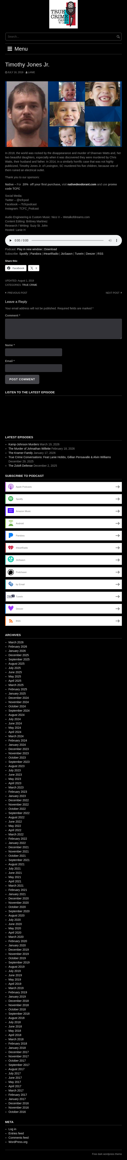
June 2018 (15, 1026)
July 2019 (15, 971)
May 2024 (15, 727)
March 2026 (16, 642)
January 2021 (17, 894)
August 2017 (17, 1069)
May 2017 (15, 1082)
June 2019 (15, 975)
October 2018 (17, 1009)
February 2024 (18, 740)
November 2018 (19, 1005)
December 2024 (19, 697)
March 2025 (16, 685)
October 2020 (17, 907)
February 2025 (18, 689)
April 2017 (15, 1086)
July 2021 (15, 868)
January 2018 (17, 1047)
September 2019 (19, 962)
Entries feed (16, 1133)
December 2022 (19, 800)
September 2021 (19, 860)
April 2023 (15, 783)
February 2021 (18, 889)
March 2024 (16, 736)
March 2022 (16, 834)
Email (10, 361)
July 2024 (15, 719)
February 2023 (18, 791)
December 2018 (19, 1000)
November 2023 (19, 753)
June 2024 (15, 723)
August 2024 (17, 714)
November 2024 (19, 702)
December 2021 (19, 847)
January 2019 (17, 996)
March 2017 (16, 1090)
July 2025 (15, 668)
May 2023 (15, 779)
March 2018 (16, 1039)
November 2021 (19, 851)
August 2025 (17, 663)
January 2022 (17, 843)
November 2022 (19, 804)
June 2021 (15, 872)
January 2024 (17, 744)
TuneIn (79, 253)
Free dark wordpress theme (107, 1154)
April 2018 (15, 1035)
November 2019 (19, 954)
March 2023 (16, 787)
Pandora (35, 253)
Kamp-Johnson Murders (24, 444)
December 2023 (19, 749)
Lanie (31, 72)
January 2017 (17, 1099)
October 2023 (17, 757)
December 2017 (19, 1052)
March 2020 (16, 936)
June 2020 (15, 924)
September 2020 (19, 911)
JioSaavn (67, 253)
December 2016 (19, 1103)
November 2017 (19, 1056)
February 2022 (18, 838)
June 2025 (15, 672)
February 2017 (18, 1094)
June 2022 (15, 821)
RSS (100, 253)
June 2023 (15, 774)
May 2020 (15, 928)
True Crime (29, 285)
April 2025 (15, 680)
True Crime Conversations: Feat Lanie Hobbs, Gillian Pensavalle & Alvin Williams (60, 457)
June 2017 (15, 1077)
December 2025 (19, 655)
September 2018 (19, 1013)
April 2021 (15, 881)
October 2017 (17, 1060)
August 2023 (17, 766)
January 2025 (17, 693)
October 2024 (17, 706)
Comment (12, 315)
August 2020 (17, 915)
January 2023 (17, 796)
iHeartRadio (51, 253)
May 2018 (15, 1030)
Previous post (17, 292)
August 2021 (17, 864)
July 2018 (15, 1022)
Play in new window (29, 249)
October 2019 (17, 958)
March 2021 (16, 885)
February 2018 (18, 1043)
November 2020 (19, 902)
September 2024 (19, 710)
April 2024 (15, 732)
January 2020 (17, 945)
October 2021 (17, 855)
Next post (112, 292)
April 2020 (15, 932)
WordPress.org (18, 1142)
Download (50, 249)
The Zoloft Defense (21, 465)
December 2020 (19, 898)
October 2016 (17, 1111)
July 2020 (15, 919)
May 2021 (15, 877)
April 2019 (15, 983)
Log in (12, 1129)
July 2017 (15, 1073)
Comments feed (19, 1137)
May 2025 (15, 676)
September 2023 (19, 761)
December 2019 (19, 949)
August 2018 (17, 1018)
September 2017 (19, 1065)
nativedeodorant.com (82, 184)
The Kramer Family (21, 452)
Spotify (23, 253)
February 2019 (18, 992)
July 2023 (15, 770)
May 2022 (15, 825)
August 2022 (17, 817)
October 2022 (17, 808)
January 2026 (17, 650)
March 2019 (16, 988)
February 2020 (18, 941)
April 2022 (15, 830)
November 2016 (19, 1107)
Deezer (90, 253)
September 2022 (19, 813)
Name (10, 345)
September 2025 (19, 659)
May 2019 (15, 979)
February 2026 (18, 646)
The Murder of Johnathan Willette (30, 448)
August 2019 (17, 966)
